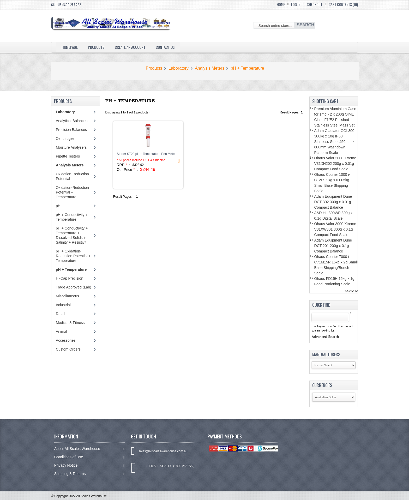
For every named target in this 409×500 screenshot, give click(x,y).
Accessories (65, 340)
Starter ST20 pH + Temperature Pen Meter (146, 154)
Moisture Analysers (71, 147)
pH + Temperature (247, 68)
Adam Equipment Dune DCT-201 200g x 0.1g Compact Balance (333, 245)
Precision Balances (71, 130)
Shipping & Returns (89, 474)
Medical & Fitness (70, 323)
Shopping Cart (325, 101)
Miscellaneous (67, 296)
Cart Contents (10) (343, 4)
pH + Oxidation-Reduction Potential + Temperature (73, 256)
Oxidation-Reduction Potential (72, 176)
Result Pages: (123, 196)
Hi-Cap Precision (69, 278)
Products (97, 47)
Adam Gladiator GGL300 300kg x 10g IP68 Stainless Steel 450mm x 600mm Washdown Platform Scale (334, 142)
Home (281, 4)
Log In (295, 4)
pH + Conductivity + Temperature (72, 217)
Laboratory (179, 68)
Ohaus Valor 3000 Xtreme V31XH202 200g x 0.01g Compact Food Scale (335, 163)
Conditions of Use (89, 457)
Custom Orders (68, 349)
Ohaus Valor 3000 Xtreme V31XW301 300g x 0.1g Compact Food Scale (335, 229)
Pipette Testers (68, 156)
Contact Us (170, 47)
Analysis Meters (209, 68)
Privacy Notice (89, 465)
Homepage (70, 47)
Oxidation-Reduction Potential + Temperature (72, 192)
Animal (61, 331)
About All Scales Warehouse (89, 449)
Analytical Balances (71, 121)
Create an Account (133, 47)
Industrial (63, 305)
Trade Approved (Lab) (73, 287)
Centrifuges (65, 138)
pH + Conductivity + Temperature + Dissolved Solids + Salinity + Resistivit (72, 235)
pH (58, 206)
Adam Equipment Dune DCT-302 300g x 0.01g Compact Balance (333, 201)
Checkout (314, 4)
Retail (60, 314)
